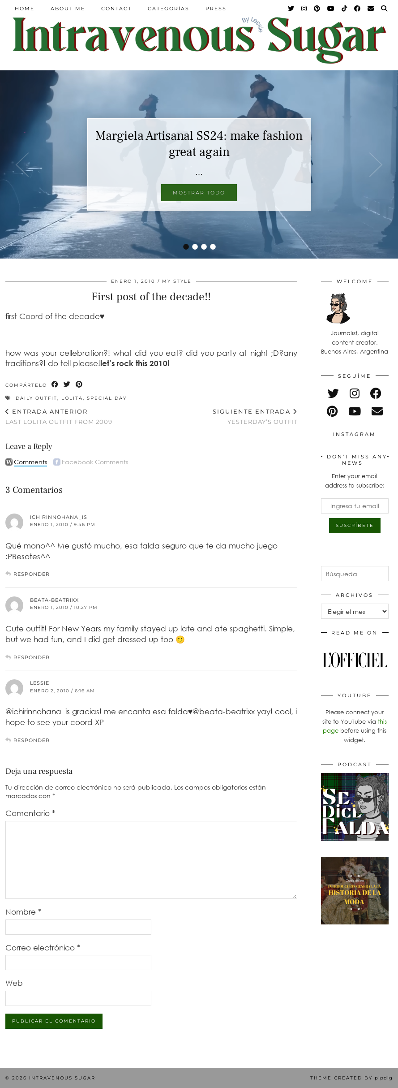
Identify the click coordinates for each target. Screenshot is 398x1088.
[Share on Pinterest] (79, 385)
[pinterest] (332, 411)
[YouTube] (331, 8)
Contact (116, 8)
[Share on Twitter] (67, 385)
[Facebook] (357, 8)
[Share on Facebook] (55, 385)
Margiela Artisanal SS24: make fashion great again (199, 144)
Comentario (30, 813)
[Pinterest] (317, 8)
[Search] (384, 8)
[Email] (371, 8)
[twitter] (333, 393)
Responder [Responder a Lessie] (31, 740)
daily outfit (36, 398)
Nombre (23, 911)
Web (14, 983)
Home (24, 8)
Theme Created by (351, 1078)
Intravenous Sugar (62, 1078)
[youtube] (354, 411)
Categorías (168, 8)
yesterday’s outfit (255, 416)
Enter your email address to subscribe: (355, 480)
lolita (72, 398)
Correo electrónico (42, 947)
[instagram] (354, 393)
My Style (177, 281)
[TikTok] (345, 8)
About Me (68, 8)
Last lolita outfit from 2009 (58, 416)
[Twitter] (291, 8)
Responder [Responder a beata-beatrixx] (31, 657)
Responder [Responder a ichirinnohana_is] (31, 574)
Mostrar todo (199, 193)
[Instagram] (304, 8)
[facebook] (375, 393)
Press (216, 8)
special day (107, 398)
